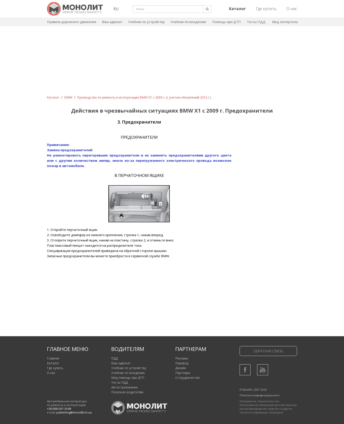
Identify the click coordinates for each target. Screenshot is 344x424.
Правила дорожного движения (71, 22)
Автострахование (124, 387)
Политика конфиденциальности (260, 395)
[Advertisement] (172, 62)
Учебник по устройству (146, 22)
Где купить (266, 8)
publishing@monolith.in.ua (74, 412)
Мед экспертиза (285, 22)
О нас (291, 8)
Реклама (181, 358)
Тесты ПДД (256, 22)
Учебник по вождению (188, 22)
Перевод (181, 363)
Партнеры (182, 373)
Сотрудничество (187, 377)
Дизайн (180, 368)
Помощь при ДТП (226, 22)
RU (116, 8)
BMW (68, 97)
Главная (53, 358)
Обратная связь (268, 351)
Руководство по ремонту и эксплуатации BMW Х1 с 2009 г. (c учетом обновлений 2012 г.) (144, 97)
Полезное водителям (127, 392)
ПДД (114, 358)
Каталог (53, 97)
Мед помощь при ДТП (127, 377)
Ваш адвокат (112, 22)
